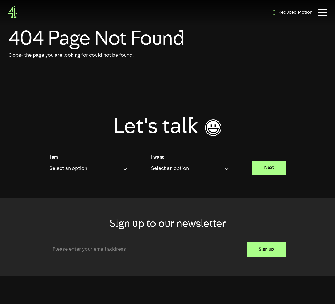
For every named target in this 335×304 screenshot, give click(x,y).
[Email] (144, 249)
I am (53, 157)
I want (157, 157)
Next (269, 168)
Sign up (266, 249)
